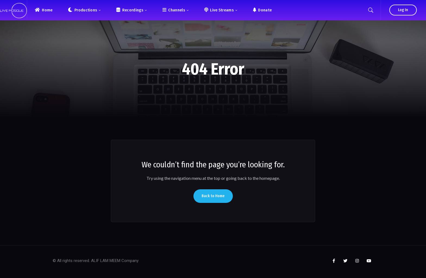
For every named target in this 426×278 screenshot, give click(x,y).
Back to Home (213, 196)
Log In (403, 10)
